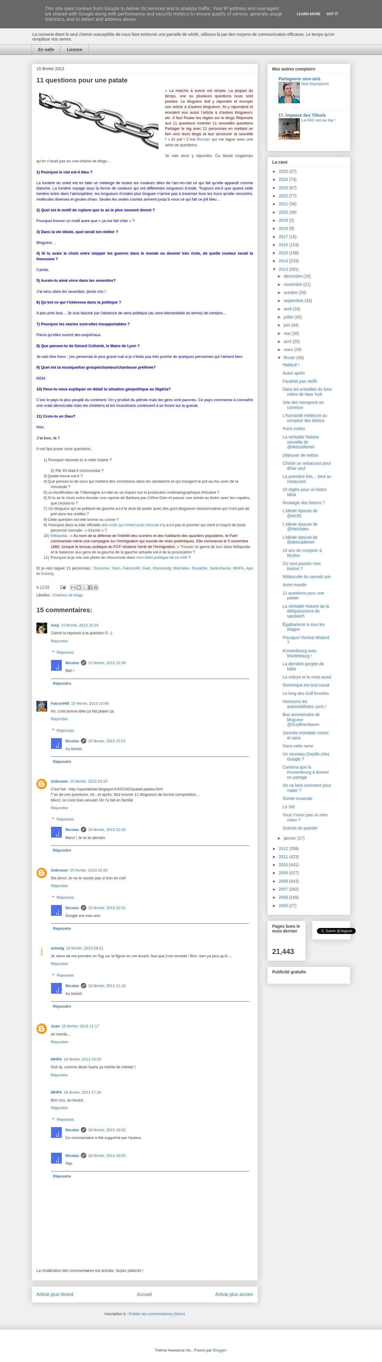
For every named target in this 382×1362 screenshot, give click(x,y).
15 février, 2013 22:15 (89, 781)
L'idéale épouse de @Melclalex (300, 527)
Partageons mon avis (299, 78)
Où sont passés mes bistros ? (302, 566)
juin (287, 325)
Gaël (146, 568)
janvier (290, 838)
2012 (284, 848)
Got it (332, 14)
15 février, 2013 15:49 (90, 703)
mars (289, 349)
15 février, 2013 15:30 (107, 663)
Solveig (47, 573)
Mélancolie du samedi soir (307, 576)
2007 (284, 889)
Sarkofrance (220, 568)
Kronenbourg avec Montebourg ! (300, 653)
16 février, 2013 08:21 (85, 948)
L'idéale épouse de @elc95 (300, 513)
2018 (284, 228)
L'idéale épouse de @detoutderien (300, 540)
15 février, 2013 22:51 (107, 908)
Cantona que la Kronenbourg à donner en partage (306, 772)
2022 (284, 195)
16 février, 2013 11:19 (107, 986)
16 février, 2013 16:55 (82, 1059)
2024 (284, 179)
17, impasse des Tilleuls (302, 115)
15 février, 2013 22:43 (89, 870)
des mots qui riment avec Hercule (130, 525)
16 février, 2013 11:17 (80, 1026)
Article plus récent (54, 1294)
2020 (284, 212)
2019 (284, 220)
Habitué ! (291, 364)
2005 (284, 905)
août (288, 309)
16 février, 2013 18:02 (107, 1130)
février (290, 357)
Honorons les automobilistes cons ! (304, 704)
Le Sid (289, 806)
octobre (291, 292)
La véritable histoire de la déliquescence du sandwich (306, 611)
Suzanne (101, 568)
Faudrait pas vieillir (300, 381)
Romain (203, 139)
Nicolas (72, 663)
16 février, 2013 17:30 (82, 1092)
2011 (284, 856)
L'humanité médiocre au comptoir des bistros (305, 418)
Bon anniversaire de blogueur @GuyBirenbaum (301, 719)
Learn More (309, 14)
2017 (284, 236)
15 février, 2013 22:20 (107, 829)
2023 (284, 187)
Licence (74, 49)
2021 (284, 203)
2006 (284, 897)
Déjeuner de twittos (300, 455)
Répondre (59, 641)
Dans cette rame (298, 746)
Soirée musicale (297, 798)
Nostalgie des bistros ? (304, 502)
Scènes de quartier (300, 828)
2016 (284, 244)
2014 (284, 260)
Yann (116, 568)
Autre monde (294, 584)
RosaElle (199, 568)
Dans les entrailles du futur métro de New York (307, 392)
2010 (284, 864)
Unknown (59, 781)
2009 (284, 872)
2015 (284, 252)
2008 (284, 881)
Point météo (294, 428)
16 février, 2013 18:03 (107, 1155)
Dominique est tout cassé (306, 685)
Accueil (144, 1294)
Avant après (294, 373)
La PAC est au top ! (318, 120)
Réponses (65, 652)
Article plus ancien (234, 1294)
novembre (293, 284)
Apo (249, 568)
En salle (46, 49)
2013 (284, 269)
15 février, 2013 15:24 (79, 625)
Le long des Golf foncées (306, 693)
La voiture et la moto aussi (307, 677)
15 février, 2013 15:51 (107, 741)
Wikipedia (58, 535)
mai (287, 333)
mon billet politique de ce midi (161, 557)
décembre (293, 276)
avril (288, 341)
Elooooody (162, 568)
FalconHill (131, 568)
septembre (294, 300)
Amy (55, 625)
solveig (57, 948)
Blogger (219, 1350)
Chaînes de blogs (68, 595)
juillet (289, 317)
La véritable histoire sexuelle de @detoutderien (301, 442)
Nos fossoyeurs (315, 83)
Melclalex (181, 568)
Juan (55, 1026)
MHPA (238, 568)
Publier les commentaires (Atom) (157, 1314)
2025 (284, 171)
